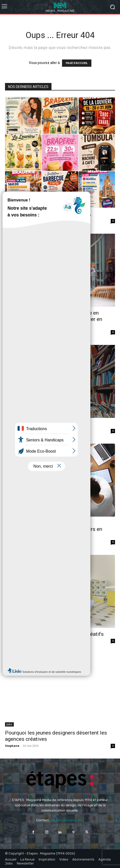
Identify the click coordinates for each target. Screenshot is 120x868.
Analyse (12, 205)
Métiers (11, 304)
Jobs (9, 724)
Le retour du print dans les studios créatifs (54, 634)
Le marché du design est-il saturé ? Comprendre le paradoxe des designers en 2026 (53, 529)
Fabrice (10, 332)
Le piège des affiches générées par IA (48, 214)
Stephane (12, 431)
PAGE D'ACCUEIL (77, 63)
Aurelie (10, 542)
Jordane (11, 221)
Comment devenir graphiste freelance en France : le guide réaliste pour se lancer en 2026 (53, 319)
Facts (10, 415)
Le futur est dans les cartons (38, 424)
